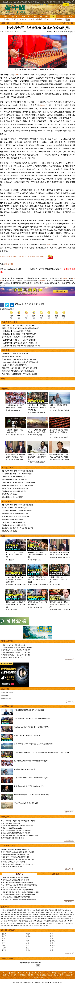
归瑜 (51, 936)
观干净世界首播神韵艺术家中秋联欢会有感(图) (18, 337)
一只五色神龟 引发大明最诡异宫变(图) (13, 645)
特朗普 (20, 910)
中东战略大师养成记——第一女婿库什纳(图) (17, 474)
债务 (39, 916)
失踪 (15, 410)
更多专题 (70, 701)
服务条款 (33, 973)
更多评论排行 (69, 902)
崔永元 (39, 914)
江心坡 (40, 921)
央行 (36, 916)
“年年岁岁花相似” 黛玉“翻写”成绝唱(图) (15, 516)
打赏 (57, 32)
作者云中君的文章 (9, 322)
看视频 (44, 975)
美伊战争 (54, 609)
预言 (41, 607)
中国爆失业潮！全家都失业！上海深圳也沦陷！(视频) (58, 579)
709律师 (70, 919)
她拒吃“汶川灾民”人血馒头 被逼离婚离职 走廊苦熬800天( (37, 457)
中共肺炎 (3, 910)
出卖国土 (54, 910)
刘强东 (29, 919)
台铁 (64, 910)
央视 (65, 921)
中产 (11, 919)
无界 (42, 977)
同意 (65, 4)
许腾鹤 (67, 459)
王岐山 (71, 912)
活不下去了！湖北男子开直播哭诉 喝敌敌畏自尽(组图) (18, 899)
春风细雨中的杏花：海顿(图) (11, 356)
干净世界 (13, 975)
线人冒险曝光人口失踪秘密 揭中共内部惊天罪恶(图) (31, 761)
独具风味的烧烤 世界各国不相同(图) (12, 838)
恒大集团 (62, 459)
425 (31, 435)
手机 (27, 925)
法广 (14, 916)
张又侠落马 (5, 695)
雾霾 (53, 919)
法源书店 (30, 975)
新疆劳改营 (49, 921)
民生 (26, 923)
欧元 (59, 916)
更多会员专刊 (69, 659)
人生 (56, 410)
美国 (23, 17)
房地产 (35, 560)
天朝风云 (7, 19)
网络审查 (10, 921)
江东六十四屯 (17, 921)
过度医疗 (42, 462)
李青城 (52, 945)
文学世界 (39, 19)
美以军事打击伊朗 (7, 692)
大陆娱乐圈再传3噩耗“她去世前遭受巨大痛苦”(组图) (19, 359)
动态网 (36, 977)
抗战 (47, 923)
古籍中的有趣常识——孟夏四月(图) (14, 491)
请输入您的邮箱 (25, 963)
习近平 (10, 435)
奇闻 (64, 17)
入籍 (20, 923)
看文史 (10, 23)
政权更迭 (21, 459)
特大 (65, 32)
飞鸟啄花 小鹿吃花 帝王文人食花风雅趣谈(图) (17, 485)
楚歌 (33, 304)
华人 (68, 921)
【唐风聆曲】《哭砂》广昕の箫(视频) (15, 353)
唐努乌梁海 (25, 921)
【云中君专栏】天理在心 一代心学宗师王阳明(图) (19, 340)
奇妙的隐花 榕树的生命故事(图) (12, 497)
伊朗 (34, 607)
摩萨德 (16, 459)
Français (55, 973)
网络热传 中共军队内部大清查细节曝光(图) (15, 857)
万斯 (18, 914)
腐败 (66, 914)
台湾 (18, 919)
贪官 (57, 914)
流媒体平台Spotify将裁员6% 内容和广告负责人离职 (19, 368)
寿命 (41, 925)
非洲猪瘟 (43, 919)
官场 (17, 17)
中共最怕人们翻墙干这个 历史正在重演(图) (15, 877)
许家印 (53, 459)
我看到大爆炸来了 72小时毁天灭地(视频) (27, 735)
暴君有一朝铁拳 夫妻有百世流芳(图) (14, 479)
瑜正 (27, 948)
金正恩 (67, 912)
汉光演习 (31, 912)
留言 (61, 32)
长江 (10, 912)
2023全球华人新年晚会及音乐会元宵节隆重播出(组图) (20, 362)
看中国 (16, 9)
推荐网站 (6, 975)
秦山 (3, 945)
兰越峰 (32, 462)
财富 (8, 919)
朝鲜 (25, 916)
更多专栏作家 (69, 953)
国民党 (48, 912)
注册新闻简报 (7, 959)
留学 (5, 923)
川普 (16, 910)
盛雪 (27, 943)
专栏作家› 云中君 (65, 23)
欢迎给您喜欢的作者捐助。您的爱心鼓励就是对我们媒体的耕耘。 (22, 256)
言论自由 (55, 921)
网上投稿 (5, 973)
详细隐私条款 (44, 4)
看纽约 (50, 975)
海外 (30, 923)
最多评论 (19, 874)
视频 (70, 17)
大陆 (12, 17)
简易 (51, 934)
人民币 (56, 916)
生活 (58, 17)
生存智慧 (60, 410)
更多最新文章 (69, 840)
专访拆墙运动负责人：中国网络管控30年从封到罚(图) (31, 794)
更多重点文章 (69, 812)
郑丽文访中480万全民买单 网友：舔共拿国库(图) (17, 890)
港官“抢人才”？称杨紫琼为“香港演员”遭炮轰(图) (18, 371)
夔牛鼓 (43, 105)
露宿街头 (58, 584)
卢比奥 (24, 910)
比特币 (48, 916)
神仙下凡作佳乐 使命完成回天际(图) (14, 365)
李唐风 (52, 941)
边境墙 (14, 914)
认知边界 (66, 410)
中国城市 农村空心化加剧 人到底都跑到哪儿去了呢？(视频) (15, 604)
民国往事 (15, 19)
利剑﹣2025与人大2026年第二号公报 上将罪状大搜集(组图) (33, 744)
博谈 (35, 17)
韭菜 (39, 560)
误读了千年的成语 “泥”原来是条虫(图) (15, 488)
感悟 (24, 925)
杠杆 (42, 916)
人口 (18, 410)
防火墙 (63, 919)
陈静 (27, 941)
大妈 (33, 919)
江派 (22, 435)
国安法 (7, 912)
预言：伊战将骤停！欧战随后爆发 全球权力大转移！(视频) (59, 604)
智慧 (21, 925)
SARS (44, 921)
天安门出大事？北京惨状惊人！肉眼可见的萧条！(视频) (15, 555)
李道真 (28, 936)
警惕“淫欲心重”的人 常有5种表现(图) (13, 862)
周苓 (3, 941)
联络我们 (13, 973)
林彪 (67, 923)
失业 (52, 584)
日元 (62, 916)
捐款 (19, 973)
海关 (8, 923)
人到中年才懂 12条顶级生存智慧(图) (26, 769)
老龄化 (14, 609)
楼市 (2, 919)
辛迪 (51, 950)
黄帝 (42, 304)
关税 (10, 914)
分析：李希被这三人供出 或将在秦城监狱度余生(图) (18, 821)
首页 (6, 17)
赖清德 (2, 914)
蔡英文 (22, 919)
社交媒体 (19, 916)
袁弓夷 (20, 912)
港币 (65, 916)
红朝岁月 (31, 19)
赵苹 (51, 943)
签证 (14, 923)
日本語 (70, 973)
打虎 (72, 914)
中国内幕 (10, 459)
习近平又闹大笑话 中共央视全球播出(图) (14, 887)
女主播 (61, 921)
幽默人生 (16, 925)
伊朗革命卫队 (46, 584)
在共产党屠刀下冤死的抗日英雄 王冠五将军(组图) (19, 325)
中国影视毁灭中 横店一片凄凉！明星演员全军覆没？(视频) (20, 892)
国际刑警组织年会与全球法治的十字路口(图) (15, 650)
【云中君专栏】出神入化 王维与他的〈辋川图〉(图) (20, 343)
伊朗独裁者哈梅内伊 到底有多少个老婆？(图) (15, 652)
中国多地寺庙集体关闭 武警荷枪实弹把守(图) (15, 897)
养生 (47, 925)
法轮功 (40, 435)
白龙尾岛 (35, 921)
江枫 (51, 948)
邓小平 (64, 923)
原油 (31, 584)
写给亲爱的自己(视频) (9, 494)
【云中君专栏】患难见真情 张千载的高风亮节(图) (19, 334)
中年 (52, 410)
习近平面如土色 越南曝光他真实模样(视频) (15, 880)
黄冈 (12, 410)
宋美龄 (59, 923)
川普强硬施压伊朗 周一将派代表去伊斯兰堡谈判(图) (31, 778)
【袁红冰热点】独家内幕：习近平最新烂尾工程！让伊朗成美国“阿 (37, 407)
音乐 (16, 75)
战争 (37, 607)
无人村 (10, 609)
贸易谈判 (25, 914)
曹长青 (28, 950)
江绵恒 (19, 435)
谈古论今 (23, 19)
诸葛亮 (8, 925)
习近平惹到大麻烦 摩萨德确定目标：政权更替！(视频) (31, 727)
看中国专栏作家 (8, 930)
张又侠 (47, 910)
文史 (53, 17)
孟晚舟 (7, 914)
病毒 (28, 910)
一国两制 (10, 916)
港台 (29, 17)
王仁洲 (53, 437)
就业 (12, 560)
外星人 (37, 925)
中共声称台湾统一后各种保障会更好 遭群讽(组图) (17, 882)
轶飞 (3, 938)
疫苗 (13, 912)
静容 (27, 945)
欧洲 (59, 609)
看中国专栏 (8, 264)
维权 (66, 919)
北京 (25, 919)
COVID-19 (33, 910)
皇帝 (5, 925)
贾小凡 (4, 936)
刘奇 (57, 437)
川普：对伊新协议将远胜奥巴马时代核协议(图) (29, 710)
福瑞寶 (62, 975)
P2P (50, 919)
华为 (63, 914)
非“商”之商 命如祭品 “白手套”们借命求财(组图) (29, 786)
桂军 (44, 923)
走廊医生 (37, 462)
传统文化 (47, 19)
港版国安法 (26, 912)
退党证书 (69, 975)
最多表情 (55, 874)
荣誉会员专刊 (7, 641)
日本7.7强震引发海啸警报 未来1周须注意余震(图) (17, 826)
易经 (12, 925)
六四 (50, 910)
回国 (17, 923)
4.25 (33, 435)
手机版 (49, 32)
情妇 (60, 914)
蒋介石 (55, 923)
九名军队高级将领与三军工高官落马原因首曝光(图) (17, 859)
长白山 (30, 921)
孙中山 (51, 923)
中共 (36, 435)
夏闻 (51, 938)
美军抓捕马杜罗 (6, 698)
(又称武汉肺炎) (10, 910)
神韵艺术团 (22, 975)
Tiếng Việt (63, 973)
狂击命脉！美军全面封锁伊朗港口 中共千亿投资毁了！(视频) (37, 579)
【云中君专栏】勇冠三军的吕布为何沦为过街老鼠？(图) (21, 346)
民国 (41, 923)
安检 (9, 560)
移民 (71, 921)
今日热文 (5, 389)
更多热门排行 (69, 869)
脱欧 (33, 916)
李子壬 (4, 950)
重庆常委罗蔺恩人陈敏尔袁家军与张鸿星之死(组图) (17, 852)
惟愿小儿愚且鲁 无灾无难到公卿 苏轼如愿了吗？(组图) (21, 328)
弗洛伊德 (55, 912)
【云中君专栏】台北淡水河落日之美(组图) (16, 331)
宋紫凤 (4, 934)
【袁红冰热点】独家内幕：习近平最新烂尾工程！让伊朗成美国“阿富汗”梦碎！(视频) (41, 752)
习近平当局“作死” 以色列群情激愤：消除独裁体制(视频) (19, 885)
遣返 (11, 923)
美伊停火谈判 (34, 412)
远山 (27, 938)
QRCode (18, 304)
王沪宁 (30, 914)
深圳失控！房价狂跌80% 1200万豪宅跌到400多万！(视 (37, 555)
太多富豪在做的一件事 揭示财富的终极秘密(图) (18, 471)
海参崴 (15, 919)
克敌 (48, 244)
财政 (5, 919)
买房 (31, 560)
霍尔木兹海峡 (42, 412)
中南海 (43, 914)
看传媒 (56, 975)
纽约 (41, 17)
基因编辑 (57, 919)
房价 (36, 919)
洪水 (16, 912)
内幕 (47, 914)
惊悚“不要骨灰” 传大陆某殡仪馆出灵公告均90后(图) (17, 864)
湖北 (9, 410)
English (48, 973)
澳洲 (38, 923)
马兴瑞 (61, 437)
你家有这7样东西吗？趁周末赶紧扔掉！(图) (15, 854)
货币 (52, 916)
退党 (51, 912)
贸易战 (38, 910)
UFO (60, 912)
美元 (45, 916)
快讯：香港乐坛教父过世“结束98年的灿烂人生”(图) (19, 374)
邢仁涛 (4, 948)
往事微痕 (37, 912)
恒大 (57, 459)
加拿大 (29, 916)
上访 (2, 921)
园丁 (3, 943)
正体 (53, 32)
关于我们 (25, 973)
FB (23, 916)
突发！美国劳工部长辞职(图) (10, 823)
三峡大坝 (68, 910)
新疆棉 (2, 912)
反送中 (54, 914)
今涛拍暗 (29, 934)
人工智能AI (64, 609)
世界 (47, 17)
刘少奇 (71, 923)
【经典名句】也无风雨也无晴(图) (13, 476)
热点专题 (5, 689)
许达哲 (66, 437)
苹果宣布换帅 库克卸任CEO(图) (11, 828)
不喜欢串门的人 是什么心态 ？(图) (12, 866)
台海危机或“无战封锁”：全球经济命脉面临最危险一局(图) (19, 835)
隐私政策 (41, 973)
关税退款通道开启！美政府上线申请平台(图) (15, 833)
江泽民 (14, 435)
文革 (44, 925)
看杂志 (37, 975)
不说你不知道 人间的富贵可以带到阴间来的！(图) (19, 482)
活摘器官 (60, 910)
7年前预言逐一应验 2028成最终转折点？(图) (15, 849)
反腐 (69, 914)
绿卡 (23, 923)
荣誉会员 (64, 278)
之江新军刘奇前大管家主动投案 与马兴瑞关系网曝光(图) (59, 432)
